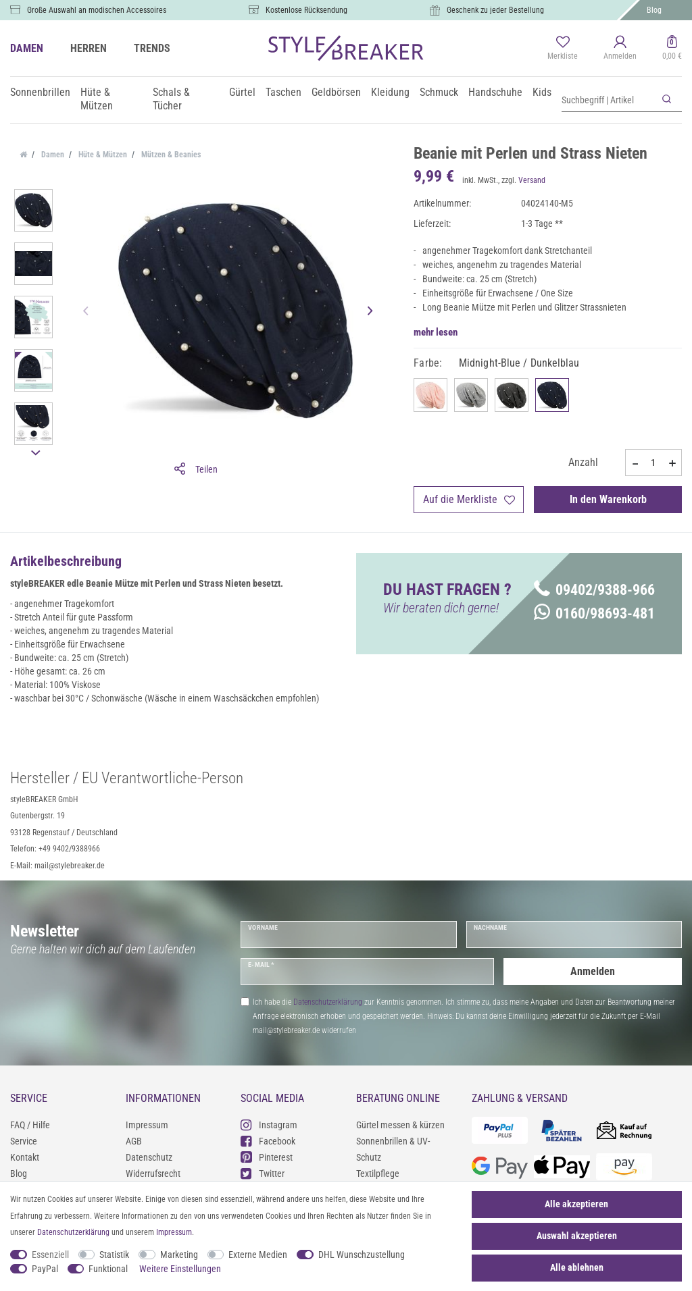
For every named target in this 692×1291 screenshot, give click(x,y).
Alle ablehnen (576, 1267)
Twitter (263, 1173)
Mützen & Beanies (170, 154)
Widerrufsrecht (153, 1173)
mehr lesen (436, 332)
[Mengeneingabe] (653, 462)
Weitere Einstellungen (180, 1268)
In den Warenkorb (608, 499)
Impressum (147, 1124)
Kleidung (390, 92)
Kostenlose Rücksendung (306, 10)
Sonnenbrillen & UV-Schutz (393, 1149)
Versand (531, 180)
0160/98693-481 (594, 613)
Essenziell (50, 1254)
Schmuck (439, 92)
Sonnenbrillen (40, 92)
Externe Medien (257, 1254)
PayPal (45, 1268)
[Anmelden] (620, 48)
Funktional (108, 1268)
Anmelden (592, 971)
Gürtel (242, 92)
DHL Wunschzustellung (361, 1254)
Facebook (268, 1141)
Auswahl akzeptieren (577, 1235)
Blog (654, 10)
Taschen (283, 92)
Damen (51, 154)
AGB (134, 1141)
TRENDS (152, 48)
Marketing (179, 1254)
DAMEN (26, 48)
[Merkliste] (562, 48)
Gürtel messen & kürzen (400, 1124)
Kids (542, 92)
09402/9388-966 (594, 589)
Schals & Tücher (171, 99)
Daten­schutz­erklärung (73, 1232)
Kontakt (24, 1157)
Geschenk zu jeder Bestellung (495, 10)
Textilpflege (377, 1173)
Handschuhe (495, 92)
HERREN (88, 48)
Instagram (269, 1124)
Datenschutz (149, 1157)
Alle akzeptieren (576, 1203)
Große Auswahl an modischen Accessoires (96, 10)
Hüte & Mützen (96, 99)
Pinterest (267, 1157)
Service (23, 1141)
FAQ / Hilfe (30, 1124)
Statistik (114, 1254)
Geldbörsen (336, 92)
